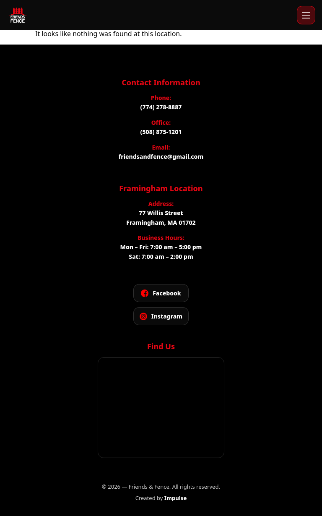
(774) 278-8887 (161, 107)
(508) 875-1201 (161, 132)
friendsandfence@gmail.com (161, 157)
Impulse (175, 498)
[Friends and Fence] (18, 15)
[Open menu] (306, 15)
